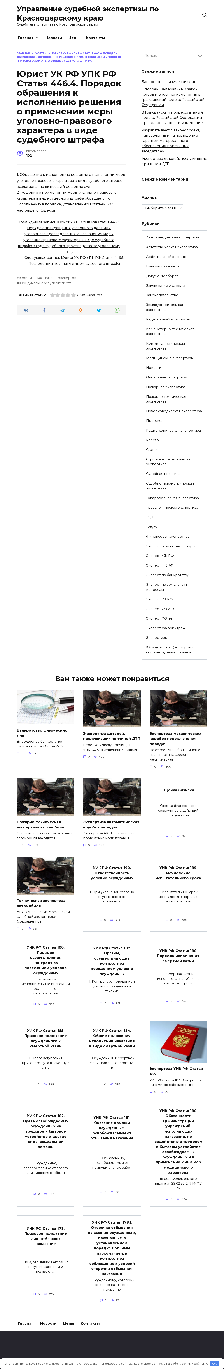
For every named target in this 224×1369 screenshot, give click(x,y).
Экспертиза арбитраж (166, 628)
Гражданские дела (162, 266)
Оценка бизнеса (178, 789)
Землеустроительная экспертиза (164, 307)
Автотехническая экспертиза (172, 247)
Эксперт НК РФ (159, 565)
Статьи (152, 450)
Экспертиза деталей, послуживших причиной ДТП (111, 735)
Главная (26, 38)
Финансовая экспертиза (168, 536)
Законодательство (162, 295)
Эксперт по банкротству (167, 575)
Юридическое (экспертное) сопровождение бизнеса (171, 649)
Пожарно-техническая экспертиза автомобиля (40, 823)
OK (214, 1363)
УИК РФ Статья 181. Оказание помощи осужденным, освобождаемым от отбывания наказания (111, 1123)
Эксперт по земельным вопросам (166, 587)
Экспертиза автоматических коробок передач (111, 823)
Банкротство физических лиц (169, 82)
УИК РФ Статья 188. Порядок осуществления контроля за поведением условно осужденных (45, 957)
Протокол (154, 420)
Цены (73, 38)
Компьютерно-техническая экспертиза (170, 331)
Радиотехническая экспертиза (173, 430)
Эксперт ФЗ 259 (160, 609)
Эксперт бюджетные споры (170, 546)
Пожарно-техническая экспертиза (166, 399)
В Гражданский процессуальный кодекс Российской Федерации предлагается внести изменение (172, 117)
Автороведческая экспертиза (172, 237)
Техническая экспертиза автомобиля (41, 901)
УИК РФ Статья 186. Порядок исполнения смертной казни (178, 953)
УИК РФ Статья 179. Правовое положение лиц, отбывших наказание (45, 1228)
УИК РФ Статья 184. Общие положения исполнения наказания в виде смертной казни (112, 1034)
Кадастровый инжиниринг (170, 319)
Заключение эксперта (165, 285)
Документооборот (162, 276)
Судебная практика (163, 474)
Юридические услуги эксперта (45, 283)
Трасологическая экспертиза (172, 507)
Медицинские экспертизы (170, 358)
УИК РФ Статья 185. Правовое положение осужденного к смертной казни (45, 1034)
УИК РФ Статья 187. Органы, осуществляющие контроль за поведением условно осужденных (112, 958)
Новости (54, 38)
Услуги (152, 527)
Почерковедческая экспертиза (174, 411)
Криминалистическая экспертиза (165, 346)
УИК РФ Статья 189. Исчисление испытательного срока (178, 871)
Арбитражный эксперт (166, 257)
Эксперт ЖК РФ (160, 556)
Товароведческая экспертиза (172, 498)
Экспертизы (157, 637)
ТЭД (149, 517)
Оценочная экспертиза (166, 377)
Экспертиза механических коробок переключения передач (175, 738)
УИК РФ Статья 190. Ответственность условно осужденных (112, 871)
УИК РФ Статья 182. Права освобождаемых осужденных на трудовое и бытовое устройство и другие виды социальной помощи (45, 1126)
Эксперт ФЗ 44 (159, 618)
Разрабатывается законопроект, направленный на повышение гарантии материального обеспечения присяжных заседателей (171, 140)
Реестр (152, 440)
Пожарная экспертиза (166, 387)
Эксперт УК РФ (159, 599)
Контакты (95, 38)
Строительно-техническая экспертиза (169, 461)
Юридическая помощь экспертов (47, 278)
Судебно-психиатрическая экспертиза (170, 486)
